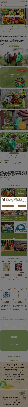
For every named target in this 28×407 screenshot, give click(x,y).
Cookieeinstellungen (14, 208)
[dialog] (14, 203)
